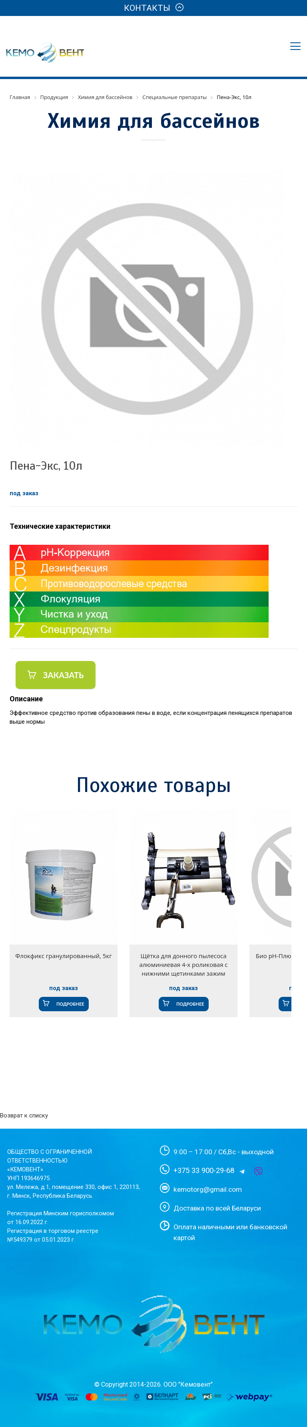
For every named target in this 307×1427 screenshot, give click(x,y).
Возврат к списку (24, 1115)
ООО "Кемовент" (188, 1384)
